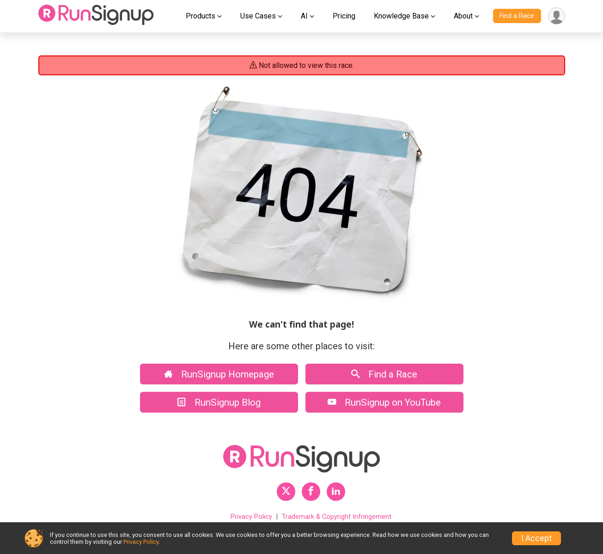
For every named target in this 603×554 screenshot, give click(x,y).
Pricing (344, 16)
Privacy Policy (251, 517)
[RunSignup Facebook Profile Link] (311, 491)
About (463, 16)
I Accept (536, 538)
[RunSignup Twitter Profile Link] (286, 491)
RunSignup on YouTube (384, 402)
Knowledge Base (401, 16)
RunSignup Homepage (219, 374)
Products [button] (200, 16)
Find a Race (516, 16)
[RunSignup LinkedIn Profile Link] (336, 491)
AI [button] (304, 16)
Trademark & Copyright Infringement (336, 517)
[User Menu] (556, 15)
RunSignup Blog (219, 402)
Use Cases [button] (258, 16)
